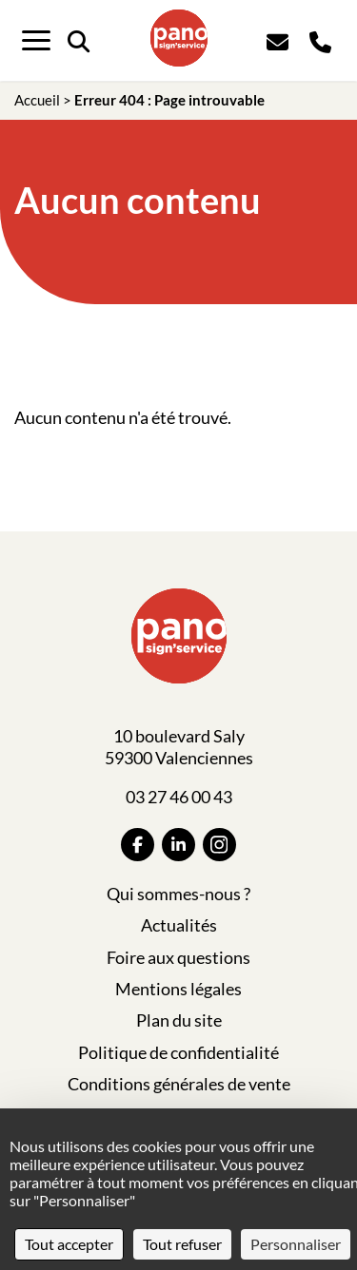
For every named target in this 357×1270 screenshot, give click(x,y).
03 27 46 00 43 (179, 796)
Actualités (179, 924)
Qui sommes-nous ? (178, 893)
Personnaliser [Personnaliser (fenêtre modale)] (295, 1244)
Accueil (37, 99)
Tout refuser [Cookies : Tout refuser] (182, 1244)
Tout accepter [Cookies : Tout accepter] (69, 1244)
